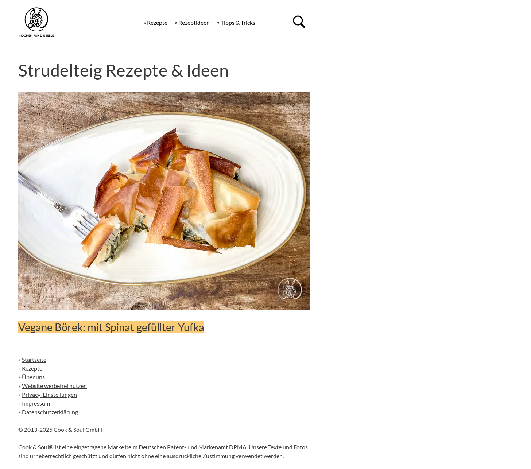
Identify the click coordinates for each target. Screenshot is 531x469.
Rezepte (32, 368)
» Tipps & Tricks (236, 22)
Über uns (33, 376)
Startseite (34, 359)
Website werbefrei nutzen (54, 385)
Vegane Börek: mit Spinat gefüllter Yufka (111, 327)
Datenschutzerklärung (50, 411)
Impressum (36, 403)
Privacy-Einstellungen (49, 394)
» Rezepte (155, 22)
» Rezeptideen (192, 22)
